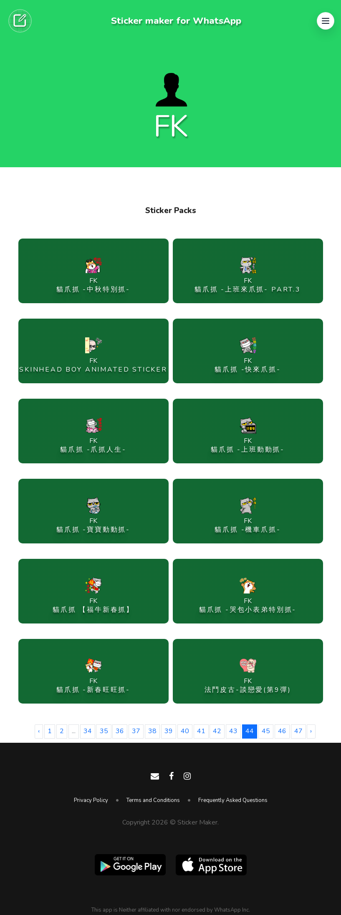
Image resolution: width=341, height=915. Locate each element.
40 (185, 731)
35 (104, 731)
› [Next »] (311, 731)
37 (136, 731)
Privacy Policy (91, 800)
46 (282, 731)
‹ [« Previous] (39, 731)
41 (201, 731)
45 (266, 731)
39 (168, 731)
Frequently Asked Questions (233, 800)
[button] (325, 21)
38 (152, 731)
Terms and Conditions (153, 800)
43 (233, 731)
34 (87, 731)
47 (298, 731)
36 (120, 731)
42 (217, 731)
